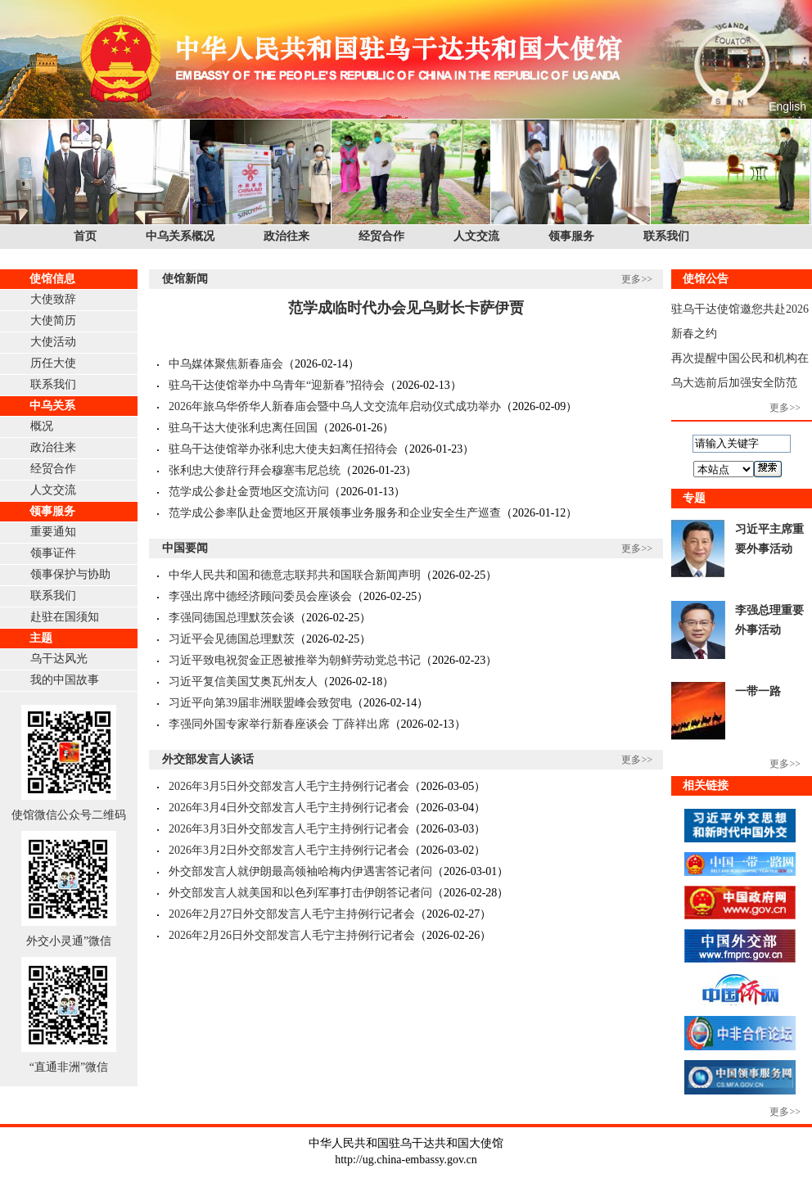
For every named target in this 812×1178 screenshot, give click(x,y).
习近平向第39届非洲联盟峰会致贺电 (260, 703)
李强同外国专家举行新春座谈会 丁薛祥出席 (279, 724)
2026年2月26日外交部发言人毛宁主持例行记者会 (292, 935)
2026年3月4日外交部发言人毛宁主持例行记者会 (289, 807)
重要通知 (53, 532)
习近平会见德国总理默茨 (232, 639)
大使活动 (53, 342)
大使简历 (53, 320)
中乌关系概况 (180, 236)
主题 (40, 638)
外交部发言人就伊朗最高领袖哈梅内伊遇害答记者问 (300, 871)
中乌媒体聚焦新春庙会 (226, 364)
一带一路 (758, 691)
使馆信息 (52, 279)
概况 (41, 426)
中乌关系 (52, 405)
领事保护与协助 (70, 574)
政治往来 (286, 236)
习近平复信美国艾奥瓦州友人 (243, 681)
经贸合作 (381, 236)
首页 (85, 236)
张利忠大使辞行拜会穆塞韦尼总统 (255, 470)
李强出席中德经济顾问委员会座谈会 (260, 596)
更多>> (636, 279)
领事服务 (571, 236)
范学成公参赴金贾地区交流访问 (249, 491)
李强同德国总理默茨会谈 (232, 618)
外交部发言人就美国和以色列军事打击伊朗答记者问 (300, 893)
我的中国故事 (64, 680)
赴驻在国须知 (64, 617)
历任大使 (53, 363)
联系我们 (666, 236)
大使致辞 (53, 299)
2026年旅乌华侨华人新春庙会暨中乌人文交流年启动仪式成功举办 (335, 406)
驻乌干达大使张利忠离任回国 (243, 428)
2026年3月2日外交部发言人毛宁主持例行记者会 (289, 850)
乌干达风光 (59, 658)
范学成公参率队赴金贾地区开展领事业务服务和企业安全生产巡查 (335, 513)
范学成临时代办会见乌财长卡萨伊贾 (406, 308)
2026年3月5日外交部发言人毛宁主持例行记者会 (289, 786)
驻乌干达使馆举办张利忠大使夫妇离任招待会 (283, 449)
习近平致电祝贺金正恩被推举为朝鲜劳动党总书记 (295, 660)
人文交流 (476, 236)
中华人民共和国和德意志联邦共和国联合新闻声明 (295, 575)
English (787, 106)
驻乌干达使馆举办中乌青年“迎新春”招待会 (277, 385)
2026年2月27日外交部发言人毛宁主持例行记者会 (292, 914)
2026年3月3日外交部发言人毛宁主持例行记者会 (289, 829)
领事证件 (53, 553)
